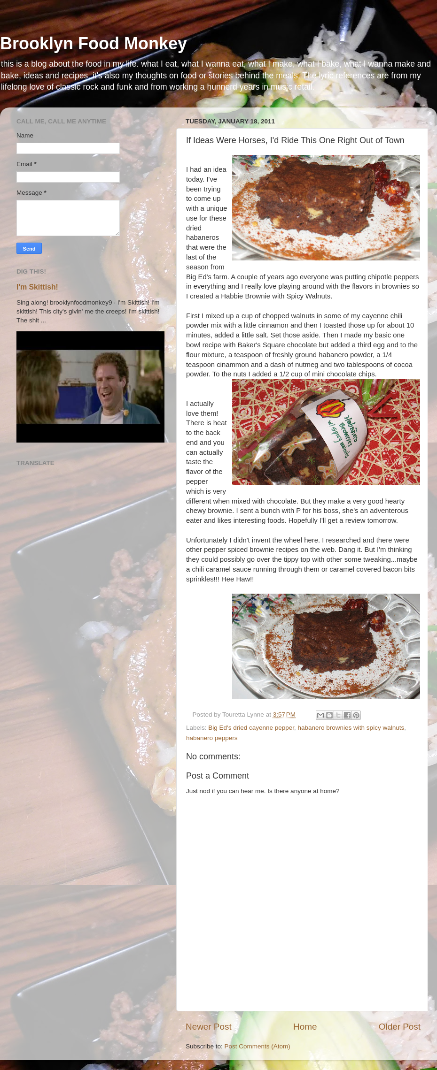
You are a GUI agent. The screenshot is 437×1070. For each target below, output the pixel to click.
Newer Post (209, 1027)
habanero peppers (212, 737)
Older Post (400, 1027)
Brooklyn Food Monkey (93, 43)
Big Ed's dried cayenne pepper (251, 727)
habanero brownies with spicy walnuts (351, 727)
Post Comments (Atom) (257, 1046)
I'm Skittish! (37, 287)
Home (305, 1027)
